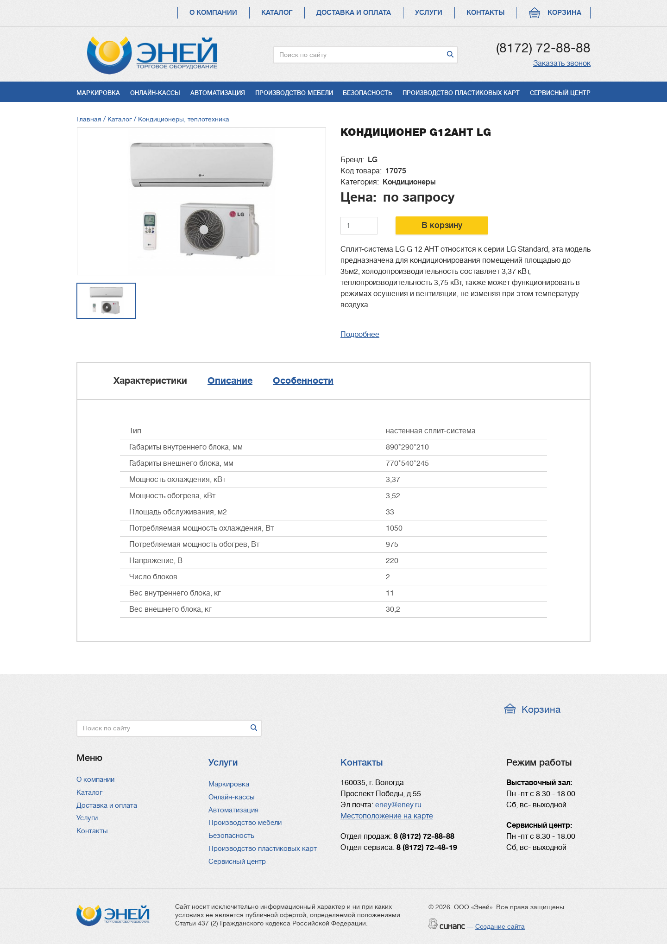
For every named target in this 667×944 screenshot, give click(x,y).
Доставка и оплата (353, 13)
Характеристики (150, 380)
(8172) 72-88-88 (543, 48)
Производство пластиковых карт (461, 92)
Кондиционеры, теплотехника (183, 119)
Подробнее (359, 334)
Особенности (303, 380)
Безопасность (367, 92)
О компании (213, 13)
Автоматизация (217, 92)
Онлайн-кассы (155, 92)
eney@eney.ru (398, 805)
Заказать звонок (562, 63)
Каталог (276, 13)
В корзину (442, 225)
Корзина (564, 13)
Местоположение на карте (386, 816)
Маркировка (98, 92)
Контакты (485, 13)
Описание (230, 380)
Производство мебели (294, 92)
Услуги (428, 13)
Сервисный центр (560, 92)
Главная (88, 119)
